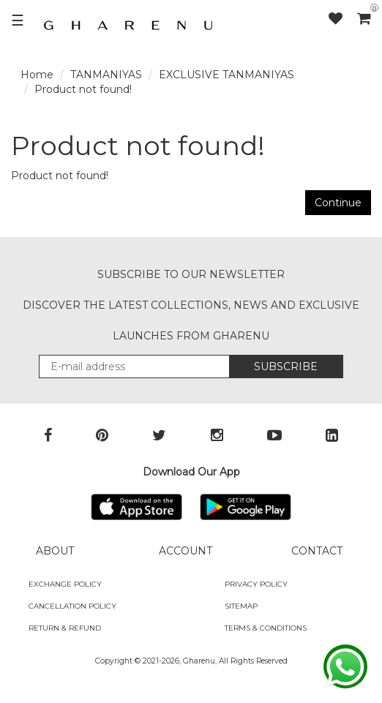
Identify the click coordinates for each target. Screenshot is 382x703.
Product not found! (83, 89)
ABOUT (55, 550)
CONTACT (316, 550)
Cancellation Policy (72, 606)
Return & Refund (65, 628)
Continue (338, 202)
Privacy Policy (256, 584)
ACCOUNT (185, 550)
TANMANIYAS (106, 74)
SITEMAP (241, 606)
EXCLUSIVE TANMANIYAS (226, 74)
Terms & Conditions (266, 628)
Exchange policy (65, 584)
